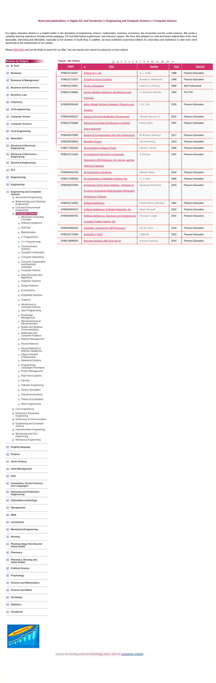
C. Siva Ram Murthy (150, 92)
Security (25, 380)
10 (152, 61)
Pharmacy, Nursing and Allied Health (24, 560)
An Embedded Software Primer (100, 148)
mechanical (17, 522)
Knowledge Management (28, 316)
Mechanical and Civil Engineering (26, 435)
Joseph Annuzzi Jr (149, 116)
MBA (13, 515)
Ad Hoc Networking (94, 86)
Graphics (26, 299)
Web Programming (31, 404)
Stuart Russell (147, 209)
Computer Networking (32, 257)
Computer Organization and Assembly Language (33, 264)
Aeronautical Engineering (29, 197)
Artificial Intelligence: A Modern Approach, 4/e (107, 209)
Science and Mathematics (25, 582)
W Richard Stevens (150, 135)
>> (172, 61)
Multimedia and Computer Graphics (31, 334)
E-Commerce (28, 290)
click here (18, 49)
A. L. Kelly (145, 73)
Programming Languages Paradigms (33, 366)
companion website (132, 654)
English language (20, 447)
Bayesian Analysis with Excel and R (102, 240)
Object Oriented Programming (29, 355)
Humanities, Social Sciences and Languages (27, 484)
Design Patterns (29, 285)
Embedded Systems (31, 295)
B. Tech (15, 65)
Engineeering (18, 177)
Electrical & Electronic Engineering (23, 146)
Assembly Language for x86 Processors (104, 228)
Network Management (32, 339)
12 (162, 61)
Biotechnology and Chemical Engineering (30, 202)
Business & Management (25, 80)
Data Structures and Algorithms (31, 276)
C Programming (29, 237)
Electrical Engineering (23, 162)
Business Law (19, 94)
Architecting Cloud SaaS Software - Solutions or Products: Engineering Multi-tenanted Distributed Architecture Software (109, 191)
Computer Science (21, 124)
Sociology (16, 597)
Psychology (17, 575)
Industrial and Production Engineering (25, 493)
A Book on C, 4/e (93, 73)
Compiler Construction (32, 252)
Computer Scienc (20, 116)
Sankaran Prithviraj (150, 185)
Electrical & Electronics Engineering (24, 155)
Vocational (17, 611)
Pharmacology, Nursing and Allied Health (26, 545)
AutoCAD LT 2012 (93, 234)
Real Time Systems (31, 375)
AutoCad (25, 227)
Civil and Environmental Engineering (28, 208)
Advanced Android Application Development (106, 116)
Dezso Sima (146, 123)
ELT (13, 170)
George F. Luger (148, 216)
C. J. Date (144, 178)
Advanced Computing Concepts (32, 218)
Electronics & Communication (31, 419)
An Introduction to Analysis (98, 172)
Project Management (32, 371)
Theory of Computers (32, 399)
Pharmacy (16, 552)
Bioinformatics (28, 232)
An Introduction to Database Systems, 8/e (105, 178)
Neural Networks (29, 343)
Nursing (15, 536)
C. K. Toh (144, 104)
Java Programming (31, 310)
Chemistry (16, 102)
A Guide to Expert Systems (98, 79)
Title (111, 66)
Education (16, 138)
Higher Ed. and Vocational (86, 20)
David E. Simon (148, 148)
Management (18, 507)
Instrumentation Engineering (30, 429)
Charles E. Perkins (149, 86)
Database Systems (31, 281)
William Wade (146, 172)
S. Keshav (145, 154)
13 (167, 61)
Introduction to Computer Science (31, 305)
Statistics (16, 604)
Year (176, 66)
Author (154, 66)
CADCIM (144, 234)
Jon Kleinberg (147, 141)
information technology (24, 500)
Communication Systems (29, 247)
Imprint (200, 66)
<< (113, 61)
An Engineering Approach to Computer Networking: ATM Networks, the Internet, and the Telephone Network (109, 160)
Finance (15, 454)
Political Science (20, 568)
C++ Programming (30, 241)
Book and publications (52, 20)
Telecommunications (32, 394)
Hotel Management (21, 468)
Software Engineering (32, 385)
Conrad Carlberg (148, 240)
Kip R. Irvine (146, 228)
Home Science (19, 461)
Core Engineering (21, 131)
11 (157, 61)
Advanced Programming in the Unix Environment (109, 135)
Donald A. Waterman (150, 79)
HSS (13, 476)
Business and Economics (25, 87)
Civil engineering (20, 109)
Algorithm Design (93, 141)
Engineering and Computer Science (128, 20)
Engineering (18, 184)
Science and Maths (21, 590)
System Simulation (31, 389)
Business (16, 73)
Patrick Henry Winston (151, 203)
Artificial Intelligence (31, 223)
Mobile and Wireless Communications (31, 328)
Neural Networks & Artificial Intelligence (31, 349)
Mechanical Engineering (28, 439)
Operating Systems (31, 360)
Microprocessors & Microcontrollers (31, 322)
